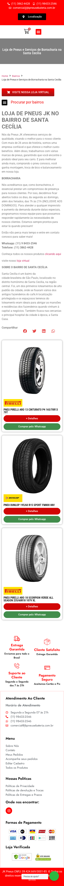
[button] (38, 32)
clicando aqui (53, 254)
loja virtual (23, 260)
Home (5, 76)
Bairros (16, 76)
